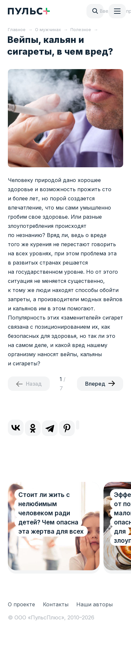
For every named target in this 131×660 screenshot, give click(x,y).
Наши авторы (94, 604)
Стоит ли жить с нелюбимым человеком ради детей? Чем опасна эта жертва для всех (51, 513)
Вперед (95, 383)
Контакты (55, 604)
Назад (34, 383)
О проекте (21, 604)
